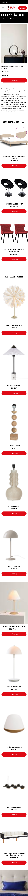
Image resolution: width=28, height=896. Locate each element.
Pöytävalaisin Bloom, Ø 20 (14, 747)
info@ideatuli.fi (5, 2)
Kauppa (22, 8)
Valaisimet (6, 19)
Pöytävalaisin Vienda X (14, 687)
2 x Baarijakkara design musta (14, 204)
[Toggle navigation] (3, 8)
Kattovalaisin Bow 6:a (14, 807)
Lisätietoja (14, 80)
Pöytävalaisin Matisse (14, 386)
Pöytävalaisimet (15, 19)
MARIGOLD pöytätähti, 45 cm (14, 325)
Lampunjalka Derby (14, 446)
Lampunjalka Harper (14, 506)
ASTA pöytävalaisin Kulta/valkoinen (14, 627)
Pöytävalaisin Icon (14, 566)
